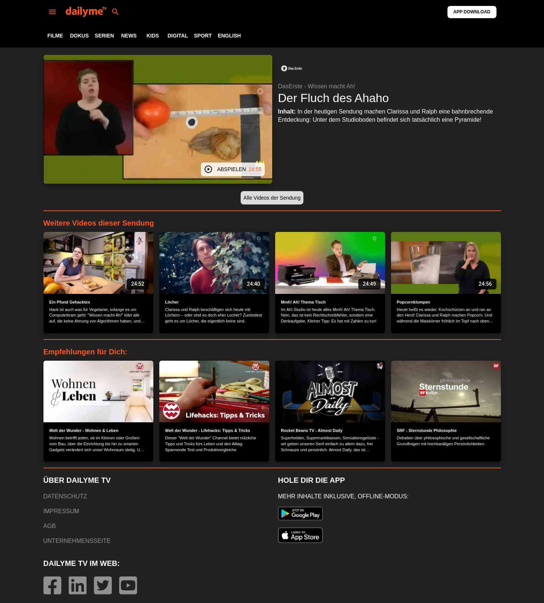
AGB (49, 526)
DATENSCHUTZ (65, 496)
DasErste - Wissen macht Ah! (316, 86)
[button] (291, 68)
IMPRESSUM (61, 511)
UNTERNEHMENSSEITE (77, 541)
